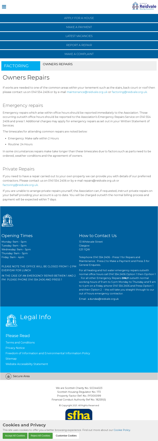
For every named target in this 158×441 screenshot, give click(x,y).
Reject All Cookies (40, 435)
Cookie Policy (122, 430)
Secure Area (21, 376)
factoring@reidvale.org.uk (20, 185)
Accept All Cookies (15, 435)
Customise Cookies (66, 435)
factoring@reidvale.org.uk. (130, 92)
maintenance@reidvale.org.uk (87, 92)
